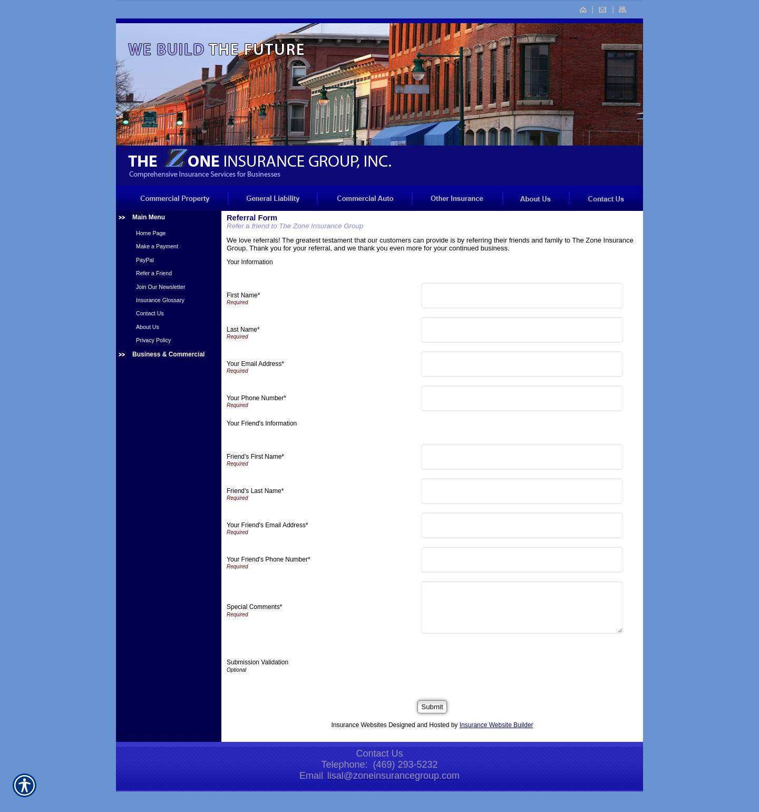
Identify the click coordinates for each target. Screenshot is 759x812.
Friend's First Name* (255, 456)
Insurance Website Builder (496, 725)
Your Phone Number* (256, 398)
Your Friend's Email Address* (267, 525)
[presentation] (505, 662)
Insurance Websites (358, 725)
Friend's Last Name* (255, 491)
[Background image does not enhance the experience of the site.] (168, 218)
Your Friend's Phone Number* (268, 559)
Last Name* (243, 329)
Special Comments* (254, 607)
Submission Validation (257, 662)
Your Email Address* (255, 364)
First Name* (243, 295)
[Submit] (431, 706)
